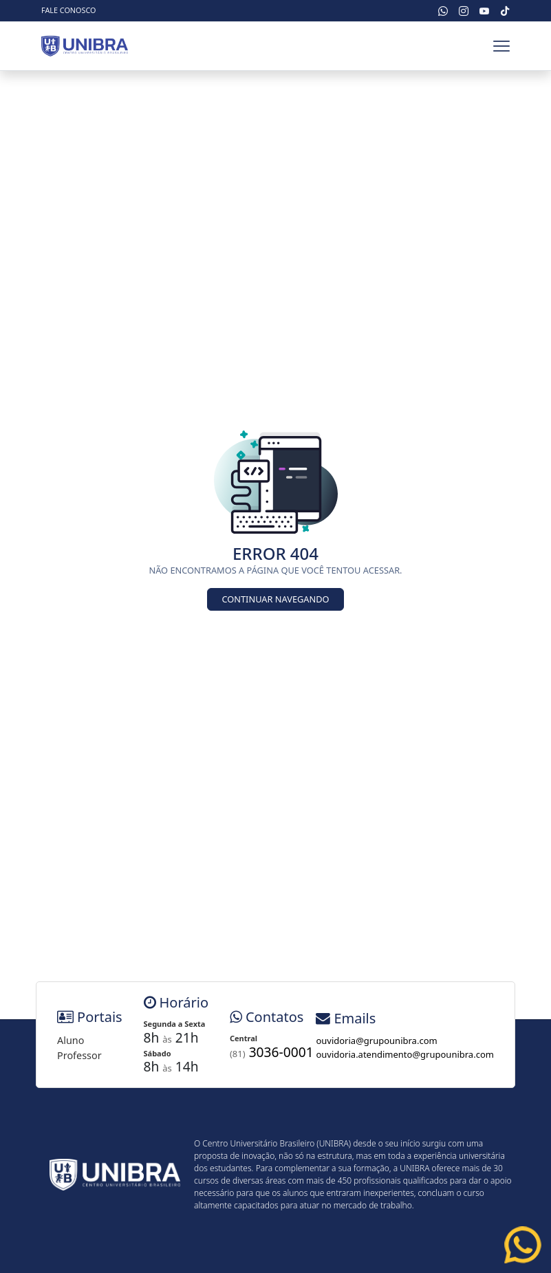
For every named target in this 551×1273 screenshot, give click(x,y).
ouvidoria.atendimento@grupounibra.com (405, 1054)
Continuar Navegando (275, 599)
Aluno (70, 1040)
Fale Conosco (68, 10)
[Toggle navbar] (501, 46)
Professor (79, 1055)
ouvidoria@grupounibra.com (376, 1040)
